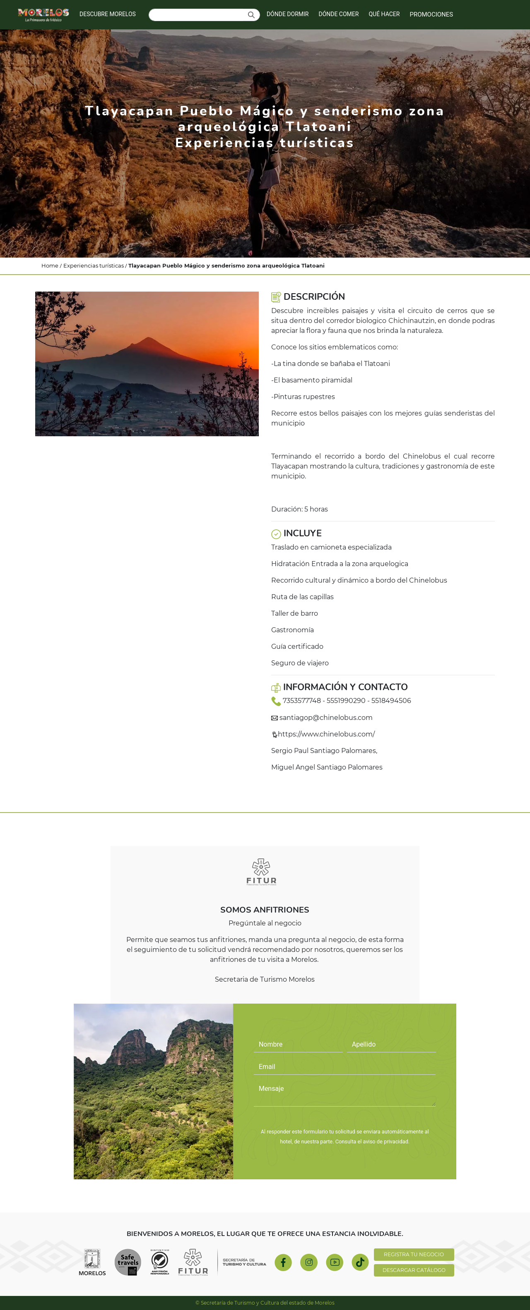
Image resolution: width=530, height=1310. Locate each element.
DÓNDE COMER (338, 14)
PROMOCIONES (431, 14)
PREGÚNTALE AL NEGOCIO (345, 1119)
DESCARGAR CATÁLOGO (414, 1270)
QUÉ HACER (384, 14)
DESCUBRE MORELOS (108, 14)
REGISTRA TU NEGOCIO (414, 1254)
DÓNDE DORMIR (288, 14)
